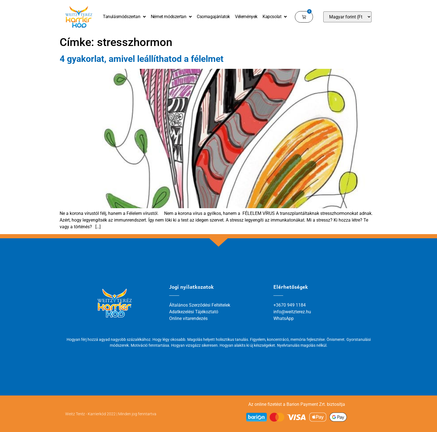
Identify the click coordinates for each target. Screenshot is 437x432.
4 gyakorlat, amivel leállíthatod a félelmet (142, 59)
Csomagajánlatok (213, 16)
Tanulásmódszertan (124, 17)
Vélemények (246, 16)
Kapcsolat (275, 17)
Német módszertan (171, 17)
